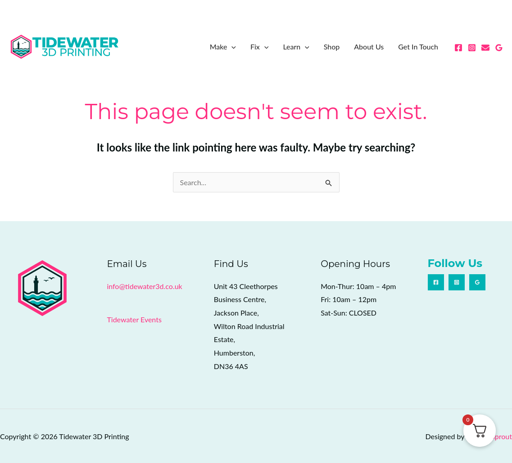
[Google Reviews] (499, 48)
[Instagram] (472, 48)
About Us (369, 46)
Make (223, 46)
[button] (231, 46)
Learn (296, 46)
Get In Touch (418, 46)
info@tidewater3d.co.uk (144, 286)
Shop (332, 46)
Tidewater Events (134, 319)
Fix (259, 46)
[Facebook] (458, 48)
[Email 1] (485, 48)
